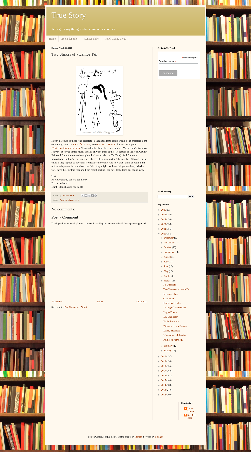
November (169, 242)
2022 (163, 229)
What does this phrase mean (66, 147)
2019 (163, 361)
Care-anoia (168, 298)
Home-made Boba (171, 303)
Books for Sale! (69, 38)
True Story (69, 15)
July (166, 261)
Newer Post (57, 301)
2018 (163, 366)
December (169, 238)
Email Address (167, 61)
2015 (163, 380)
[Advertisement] (179, 134)
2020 (163, 356)
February (168, 346)
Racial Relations (171, 321)
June (166, 266)
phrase (71, 200)
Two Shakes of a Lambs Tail (176, 289)
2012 (163, 394)
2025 (163, 214)
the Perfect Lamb (81, 144)
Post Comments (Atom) (75, 307)
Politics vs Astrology (173, 340)
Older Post (142, 301)
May (166, 271)
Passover (63, 200)
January (168, 350)
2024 (163, 219)
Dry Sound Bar (170, 317)
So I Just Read (192, 416)
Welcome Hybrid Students (175, 326)
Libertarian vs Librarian (174, 335)
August (167, 257)
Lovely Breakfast (171, 330)
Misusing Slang (170, 294)
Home (52, 38)
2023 (163, 224)
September (169, 252)
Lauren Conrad (191, 409)
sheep (77, 200)
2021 (163, 233)
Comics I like (91, 38)
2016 (163, 375)
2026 (163, 210)
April (167, 276)
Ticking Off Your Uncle (174, 307)
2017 (163, 371)
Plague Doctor (170, 312)
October (168, 247)
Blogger (158, 437)
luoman (138, 437)
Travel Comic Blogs (115, 38)
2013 (163, 390)
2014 (163, 385)
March (167, 280)
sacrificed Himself (106, 144)
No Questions (169, 284)
